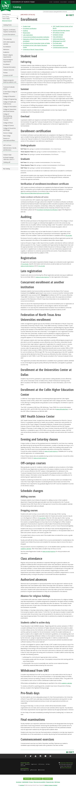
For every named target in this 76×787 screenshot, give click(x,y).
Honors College (7, 133)
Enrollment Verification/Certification (47, 210)
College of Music (8, 123)
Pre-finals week (57, 43)
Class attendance (58, 37)
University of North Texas (66, 763)
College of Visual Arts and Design (9, 129)
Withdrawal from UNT (59, 41)
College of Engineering (10, 99)
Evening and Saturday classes (61, 30)
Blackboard (56, 1)
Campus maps (7, 155)
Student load (26, 26)
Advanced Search (7, 21)
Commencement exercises (60, 47)
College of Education (9, 96)
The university (7, 39)
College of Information (9, 106)
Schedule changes (58, 35)
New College (7, 136)
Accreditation (7, 47)
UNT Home (57, 782)
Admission (6, 49)
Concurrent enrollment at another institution (36, 37)
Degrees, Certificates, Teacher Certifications (9, 31)
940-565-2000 (34, 769)
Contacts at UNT (8, 75)
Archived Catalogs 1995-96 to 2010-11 (8, 158)
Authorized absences (59, 39)
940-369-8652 (42, 769)
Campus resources (8, 70)
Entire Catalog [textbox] (5, 16)
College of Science (8, 125)
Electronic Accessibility (39, 782)
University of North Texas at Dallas (33, 49)
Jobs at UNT (23, 765)
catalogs (22, 785)
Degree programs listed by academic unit (9, 81)
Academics (6, 52)
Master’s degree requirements (8, 56)
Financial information (9, 67)
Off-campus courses (58, 32)
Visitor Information (66, 767)
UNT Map (48, 764)
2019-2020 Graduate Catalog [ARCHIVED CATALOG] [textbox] (55, 11)
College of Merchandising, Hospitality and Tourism (7, 117)
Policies (5, 72)
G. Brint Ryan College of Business (10, 93)
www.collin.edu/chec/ (62, 409)
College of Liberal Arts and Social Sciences (9, 110)
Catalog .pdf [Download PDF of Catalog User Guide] (6, 162)
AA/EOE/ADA (25, 782)
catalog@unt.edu (25, 769)
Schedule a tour (36, 778)
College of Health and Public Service (9, 103)
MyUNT (50, 1)
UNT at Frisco (7, 145)
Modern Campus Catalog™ (51, 785)
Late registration (28, 35)
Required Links (50, 782)
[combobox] (58, 12)
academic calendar (26, 549)
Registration (26, 33)
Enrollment (6, 64)
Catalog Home (7, 25)
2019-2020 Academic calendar (9, 43)
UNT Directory (71, 1)
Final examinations (58, 45)
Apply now (27, 778)
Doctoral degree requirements (8, 61)
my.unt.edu (25, 264)
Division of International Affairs (9, 139)
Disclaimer (18, 782)
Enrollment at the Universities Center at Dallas (36, 43)
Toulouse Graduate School (9, 88)
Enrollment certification (30, 28)
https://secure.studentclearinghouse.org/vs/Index (35, 193)
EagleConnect (63, 1)
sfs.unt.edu (68, 235)
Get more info (47, 778)
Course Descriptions (9, 34)
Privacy (31, 782)
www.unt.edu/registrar (49, 551)
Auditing (25, 30)
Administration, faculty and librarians (9, 149)
